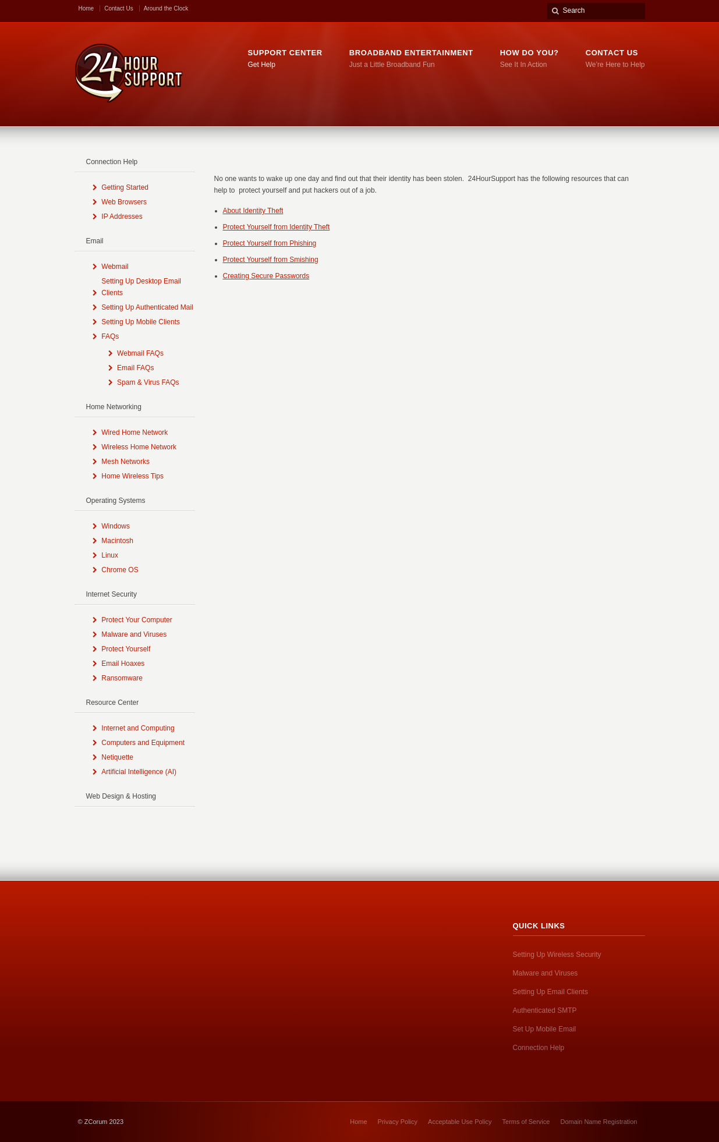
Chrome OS (119, 570)
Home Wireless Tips (132, 476)
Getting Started (124, 187)
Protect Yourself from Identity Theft (276, 227)
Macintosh (117, 541)
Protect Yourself (125, 649)
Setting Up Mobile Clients (140, 322)
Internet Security (111, 594)
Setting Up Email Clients (550, 992)
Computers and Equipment (143, 743)
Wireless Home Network (138, 447)
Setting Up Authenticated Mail (147, 307)
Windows (115, 526)
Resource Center (112, 702)
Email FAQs (135, 368)
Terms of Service (526, 1121)
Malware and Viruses (134, 634)
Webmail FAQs (140, 353)
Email (95, 241)
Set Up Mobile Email (544, 1029)
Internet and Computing (137, 728)
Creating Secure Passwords (266, 276)
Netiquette (117, 757)
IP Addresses (122, 216)
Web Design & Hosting (121, 796)
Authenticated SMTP (545, 1010)
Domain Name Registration (598, 1121)
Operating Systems (116, 500)
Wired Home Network (134, 432)
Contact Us (118, 8)
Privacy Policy (397, 1121)
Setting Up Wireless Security (557, 955)
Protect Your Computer (136, 620)
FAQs (110, 336)
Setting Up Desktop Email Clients (141, 287)
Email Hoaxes (122, 663)
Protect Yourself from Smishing (270, 260)
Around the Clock (166, 8)
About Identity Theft (253, 211)
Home (86, 8)
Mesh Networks (125, 461)
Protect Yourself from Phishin (268, 243)
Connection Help (112, 162)
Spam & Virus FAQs (148, 382)
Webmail (114, 267)
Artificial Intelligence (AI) (138, 772)
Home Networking (113, 407)
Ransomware (122, 678)
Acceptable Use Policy (459, 1121)
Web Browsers (124, 202)
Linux (109, 555)
